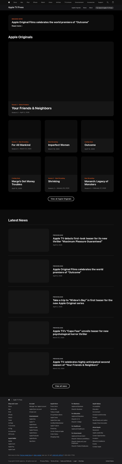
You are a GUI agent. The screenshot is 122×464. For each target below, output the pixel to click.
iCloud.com (32, 412)
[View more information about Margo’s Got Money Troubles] (24, 174)
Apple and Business (77, 406)
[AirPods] (58, 2)
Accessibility (96, 406)
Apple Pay (11, 446)
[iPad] (28, 2)
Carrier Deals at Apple (57, 431)
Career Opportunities (99, 435)
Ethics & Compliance (99, 441)
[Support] (100, 2)
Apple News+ (33, 433)
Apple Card (11, 444)
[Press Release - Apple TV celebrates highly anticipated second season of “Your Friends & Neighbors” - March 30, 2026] (61, 363)
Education (96, 409)
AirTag (10, 428)
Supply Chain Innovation (100, 423)
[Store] (15, 2)
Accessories (12, 431)
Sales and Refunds (65, 461)
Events (95, 444)
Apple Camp (54, 417)
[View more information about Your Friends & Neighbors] (61, 79)
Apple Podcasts (34, 435)
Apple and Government (78, 436)
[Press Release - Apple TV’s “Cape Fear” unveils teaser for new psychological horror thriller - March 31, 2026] (61, 332)
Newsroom (96, 430)
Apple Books (33, 438)
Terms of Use (55, 461)
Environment (96, 412)
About (91, 8)
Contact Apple (97, 446)
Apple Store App (55, 420)
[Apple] (9, 2)
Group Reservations (56, 415)
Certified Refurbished (56, 423)
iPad (9, 412)
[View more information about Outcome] (97, 136)
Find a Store (54, 406)
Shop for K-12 (76, 419)
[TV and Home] (68, 2)
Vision (10, 420)
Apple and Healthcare (78, 429)
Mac (9, 409)
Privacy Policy (44, 461)
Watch (10, 417)
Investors (95, 438)
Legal (75, 461)
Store (10, 406)
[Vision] (50, 2)
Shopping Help (54, 437)
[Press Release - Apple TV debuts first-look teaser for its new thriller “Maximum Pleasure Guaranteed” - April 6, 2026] (61, 240)
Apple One (32, 419)
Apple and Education (78, 416)
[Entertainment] (79, 2)
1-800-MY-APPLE (57, 455)
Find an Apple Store (26, 455)
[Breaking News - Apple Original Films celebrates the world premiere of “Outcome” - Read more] (61, 23)
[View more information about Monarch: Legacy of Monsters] (97, 174)
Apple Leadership (98, 433)
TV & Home (11, 426)
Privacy (95, 417)
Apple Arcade (33, 427)
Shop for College (76, 422)
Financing (53, 428)
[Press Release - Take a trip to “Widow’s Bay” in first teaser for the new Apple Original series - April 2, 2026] (61, 302)
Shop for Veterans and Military (80, 438)
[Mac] (22, 2)
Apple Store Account (35, 409)
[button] (107, 2)
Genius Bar (53, 409)
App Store (32, 441)
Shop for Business (77, 409)
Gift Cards (11, 434)
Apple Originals (76, 8)
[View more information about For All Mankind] (24, 136)
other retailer (37, 455)
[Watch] (43, 2)
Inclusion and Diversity (99, 415)
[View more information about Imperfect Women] (61, 136)
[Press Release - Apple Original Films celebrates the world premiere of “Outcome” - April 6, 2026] (61, 271)
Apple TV (32, 422)
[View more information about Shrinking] (61, 174)
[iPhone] (35, 2)
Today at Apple (54, 412)
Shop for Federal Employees (80, 446)
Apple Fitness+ (33, 430)
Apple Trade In (54, 426)
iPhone (10, 415)
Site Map (81, 461)
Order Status (54, 434)
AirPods (10, 423)
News (84, 8)
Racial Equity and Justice (100, 420)
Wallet (10, 441)
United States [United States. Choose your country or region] (110, 461)
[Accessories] (90, 2)
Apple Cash (11, 449)
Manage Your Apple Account (37, 406)
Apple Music (33, 424)
